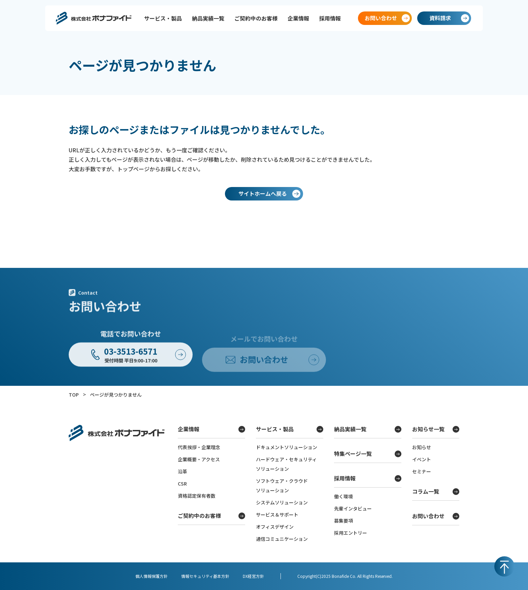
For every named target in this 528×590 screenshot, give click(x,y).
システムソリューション (282, 502)
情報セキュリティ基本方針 (205, 576)
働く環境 (343, 496)
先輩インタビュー (353, 508)
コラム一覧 (435, 491)
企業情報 (298, 18)
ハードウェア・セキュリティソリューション (286, 464)
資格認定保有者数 (197, 495)
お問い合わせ (435, 516)
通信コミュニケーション (282, 538)
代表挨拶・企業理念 (199, 447)
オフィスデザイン (275, 526)
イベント (421, 459)
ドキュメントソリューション (286, 447)
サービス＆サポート (277, 514)
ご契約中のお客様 (255, 18)
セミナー (421, 471)
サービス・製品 (163, 18)
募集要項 (343, 520)
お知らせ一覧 (435, 429)
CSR (182, 483)
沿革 (182, 471)
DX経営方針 (253, 576)
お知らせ (421, 447)
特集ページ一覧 (367, 453)
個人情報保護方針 (151, 576)
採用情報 (330, 18)
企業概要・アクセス (199, 459)
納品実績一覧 (208, 18)
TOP (74, 394)
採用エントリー (350, 532)
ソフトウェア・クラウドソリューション (282, 485)
